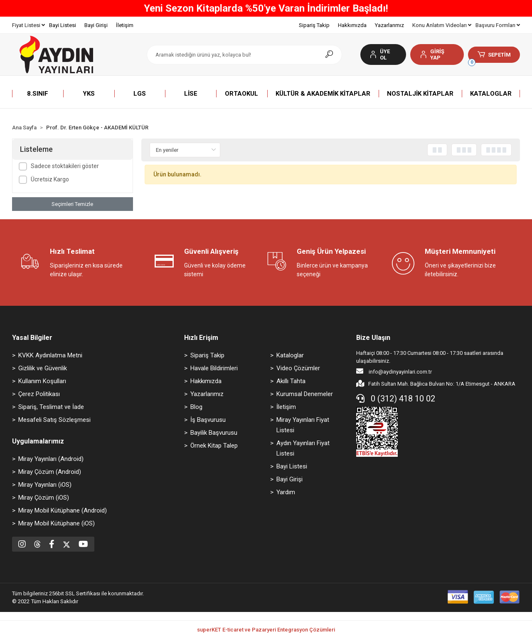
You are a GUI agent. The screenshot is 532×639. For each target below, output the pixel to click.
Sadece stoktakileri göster (65, 166)
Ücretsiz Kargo (50, 179)
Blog (196, 407)
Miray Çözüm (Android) (49, 472)
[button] (437, 54)
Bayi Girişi (96, 25)
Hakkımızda (352, 25)
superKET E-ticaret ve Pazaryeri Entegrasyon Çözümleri (266, 630)
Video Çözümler (298, 368)
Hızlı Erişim (201, 338)
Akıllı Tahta (290, 381)
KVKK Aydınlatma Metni (50, 355)
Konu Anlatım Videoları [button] (441, 25)
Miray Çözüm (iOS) (43, 497)
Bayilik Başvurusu (213, 432)
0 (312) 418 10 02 (395, 399)
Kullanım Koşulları (42, 381)
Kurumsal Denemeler (304, 394)
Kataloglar (290, 355)
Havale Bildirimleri (214, 368)
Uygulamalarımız (38, 441)
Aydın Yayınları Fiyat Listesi (303, 448)
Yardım (285, 492)
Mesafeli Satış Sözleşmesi (54, 420)
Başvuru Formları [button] (497, 25)
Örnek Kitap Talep (214, 445)
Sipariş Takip (314, 25)
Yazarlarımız (389, 25)
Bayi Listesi (62, 25)
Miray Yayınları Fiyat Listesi (302, 425)
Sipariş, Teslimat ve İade (51, 407)
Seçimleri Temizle (72, 204)
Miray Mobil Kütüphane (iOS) (56, 523)
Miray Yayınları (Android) (51, 459)
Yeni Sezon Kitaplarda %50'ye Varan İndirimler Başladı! (266, 8)
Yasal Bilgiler (32, 338)
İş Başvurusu (208, 420)
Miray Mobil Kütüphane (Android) (62, 510)
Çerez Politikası (39, 394)
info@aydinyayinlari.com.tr (394, 371)
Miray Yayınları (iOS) (44, 484)
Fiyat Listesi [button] (28, 25)
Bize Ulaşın (373, 338)
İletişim (124, 25)
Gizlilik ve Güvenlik (42, 368)
